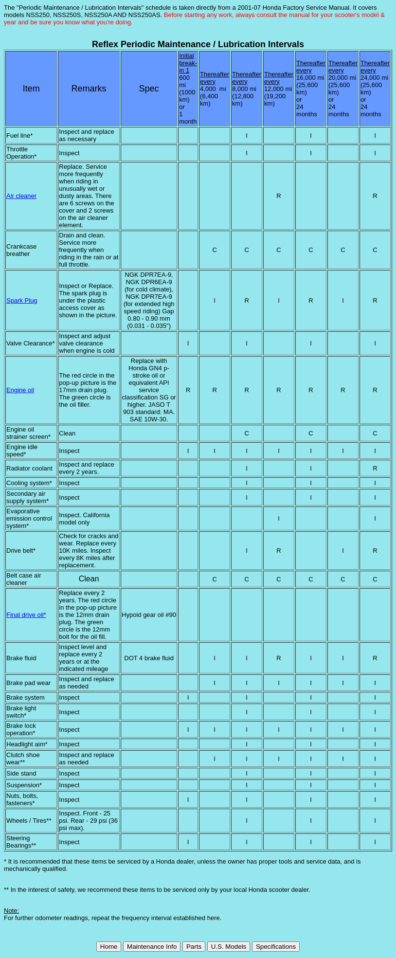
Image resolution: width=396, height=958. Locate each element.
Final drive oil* (26, 614)
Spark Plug (21, 300)
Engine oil (20, 390)
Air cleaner (21, 195)
